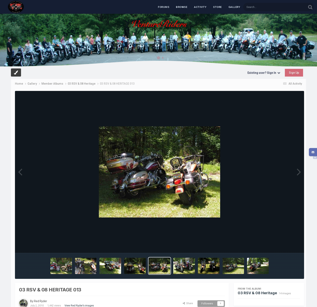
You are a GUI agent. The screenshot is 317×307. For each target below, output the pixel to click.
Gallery (234, 7)
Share (188, 303)
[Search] (264, 7)
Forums (163, 7)
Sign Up (294, 72)
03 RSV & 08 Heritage (257, 293)
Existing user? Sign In (263, 72)
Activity (200, 7)
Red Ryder (40, 301)
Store (217, 7)
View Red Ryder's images (79, 305)
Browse (181, 7)
